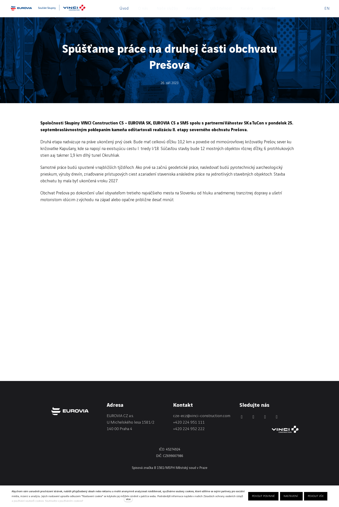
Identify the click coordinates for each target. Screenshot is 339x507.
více (128, 499)
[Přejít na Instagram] (265, 417)
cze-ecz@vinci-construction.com (201, 416)
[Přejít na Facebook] (253, 417)
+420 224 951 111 (189, 422)
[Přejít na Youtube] (276, 417)
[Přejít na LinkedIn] (241, 417)
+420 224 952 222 (189, 429)
